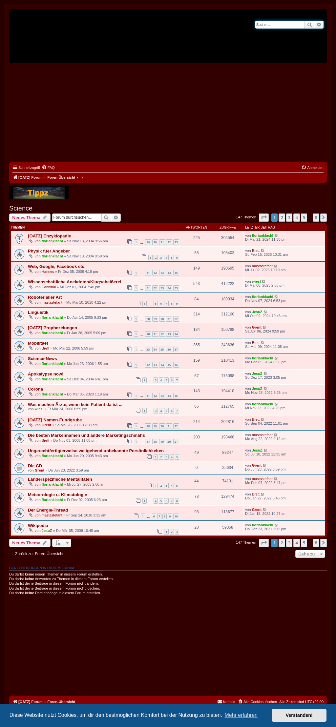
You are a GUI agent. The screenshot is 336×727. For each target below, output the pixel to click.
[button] (264, 217)
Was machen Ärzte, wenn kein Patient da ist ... (75, 404)
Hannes (48, 271)
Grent (257, 327)
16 (176, 365)
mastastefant (262, 266)
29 (155, 319)
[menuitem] (48, 168)
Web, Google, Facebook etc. (57, 266)
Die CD (35, 465)
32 (176, 319)
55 (176, 288)
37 (176, 349)
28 (148, 319)
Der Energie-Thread (48, 510)
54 (169, 288)
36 (169, 349)
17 (148, 441)
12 (155, 273)
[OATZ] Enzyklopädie (49, 235)
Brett (256, 250)
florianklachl (52, 241)
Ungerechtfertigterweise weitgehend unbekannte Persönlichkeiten (96, 450)
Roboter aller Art (45, 297)
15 (176, 273)
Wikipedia (38, 525)
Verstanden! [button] (299, 715)
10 (148, 334)
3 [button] (289, 217)
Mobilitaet (38, 343)
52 (155, 288)
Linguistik (38, 312)
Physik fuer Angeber (49, 251)
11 (148, 273)
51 (148, 288)
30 (162, 319)
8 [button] (316, 217)
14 (169, 273)
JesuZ (257, 312)
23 (176, 242)
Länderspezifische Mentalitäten (60, 479)
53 (162, 288)
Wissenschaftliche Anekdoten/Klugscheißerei (74, 281)
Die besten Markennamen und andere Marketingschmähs (86, 435)
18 (148, 426)
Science (20, 208)
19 (148, 242)
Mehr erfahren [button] (241, 715)
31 (169, 319)
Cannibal (49, 287)
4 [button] (296, 217)
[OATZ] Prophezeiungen (52, 327)
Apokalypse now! (45, 374)
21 (162, 242)
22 (169, 242)
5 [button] (304, 217)
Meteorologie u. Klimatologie (57, 494)
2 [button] (282, 217)
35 (162, 349)
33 (148, 349)
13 (162, 273)
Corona (35, 389)
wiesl (256, 281)
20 (155, 242)
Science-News (42, 358)
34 (155, 349)
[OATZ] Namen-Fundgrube (55, 419)
